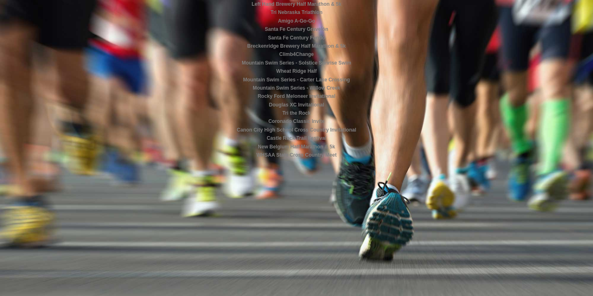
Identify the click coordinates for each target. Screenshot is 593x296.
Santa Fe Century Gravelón (296, 29)
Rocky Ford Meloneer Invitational (297, 96)
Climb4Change (296, 54)
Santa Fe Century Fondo (296, 38)
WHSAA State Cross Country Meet (297, 155)
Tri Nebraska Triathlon (296, 12)
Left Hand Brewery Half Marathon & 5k (296, 4)
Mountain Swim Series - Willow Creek (297, 88)
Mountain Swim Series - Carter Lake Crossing (296, 80)
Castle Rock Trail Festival (297, 138)
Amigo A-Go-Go (296, 21)
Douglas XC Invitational (296, 105)
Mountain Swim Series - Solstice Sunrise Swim (296, 63)
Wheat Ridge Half (296, 71)
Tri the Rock (296, 113)
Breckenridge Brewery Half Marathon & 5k (296, 46)
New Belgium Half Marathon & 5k (296, 147)
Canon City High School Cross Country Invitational (296, 130)
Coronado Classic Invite (296, 121)
